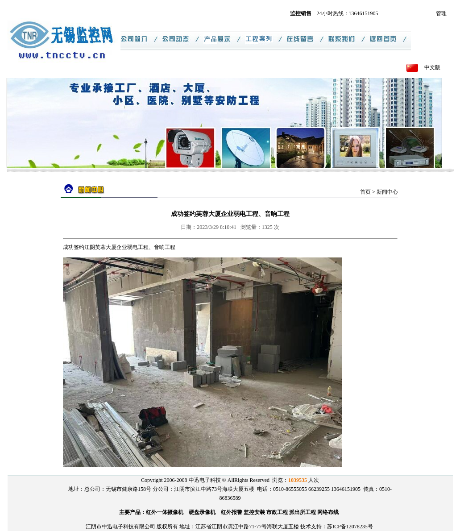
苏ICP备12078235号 (350, 526)
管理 (441, 13)
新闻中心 (387, 192)
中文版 (432, 67)
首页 (365, 192)
